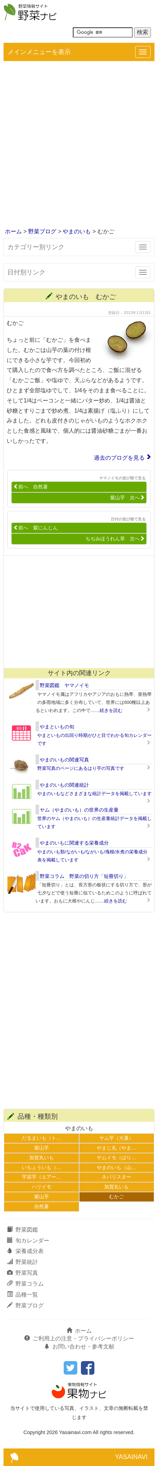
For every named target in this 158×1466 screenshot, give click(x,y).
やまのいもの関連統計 (64, 785)
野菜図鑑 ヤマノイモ (64, 685)
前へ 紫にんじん (35, 528)
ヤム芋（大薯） (116, 1138)
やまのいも (77, 231)
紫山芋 (41, 1148)
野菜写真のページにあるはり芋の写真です (80, 768)
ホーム (13, 231)
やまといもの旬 (57, 726)
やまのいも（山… (116, 1167)
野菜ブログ (42, 231)
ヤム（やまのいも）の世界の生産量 (79, 810)
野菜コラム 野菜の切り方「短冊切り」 (84, 876)
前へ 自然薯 (30, 486)
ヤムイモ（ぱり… (116, 1157)
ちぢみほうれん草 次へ (115, 538)
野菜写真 (22, 1273)
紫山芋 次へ (127, 497)
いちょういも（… (41, 1167)
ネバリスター (116, 1177)
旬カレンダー (28, 1241)
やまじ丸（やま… (116, 1148)
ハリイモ (41, 1187)
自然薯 (41, 1206)
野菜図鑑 (22, 1230)
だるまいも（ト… (41, 1138)
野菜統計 (22, 1262)
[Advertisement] (79, 145)
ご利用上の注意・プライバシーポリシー (79, 1338)
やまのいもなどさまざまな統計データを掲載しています (94, 793)
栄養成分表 (25, 1251)
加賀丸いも (41, 1157)
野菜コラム (25, 1284)
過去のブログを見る (119, 458)
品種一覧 (22, 1295)
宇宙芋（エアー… (41, 1177)
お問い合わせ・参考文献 (79, 1347)
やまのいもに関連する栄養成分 (74, 843)
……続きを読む (106, 710)
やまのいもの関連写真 (64, 759)
